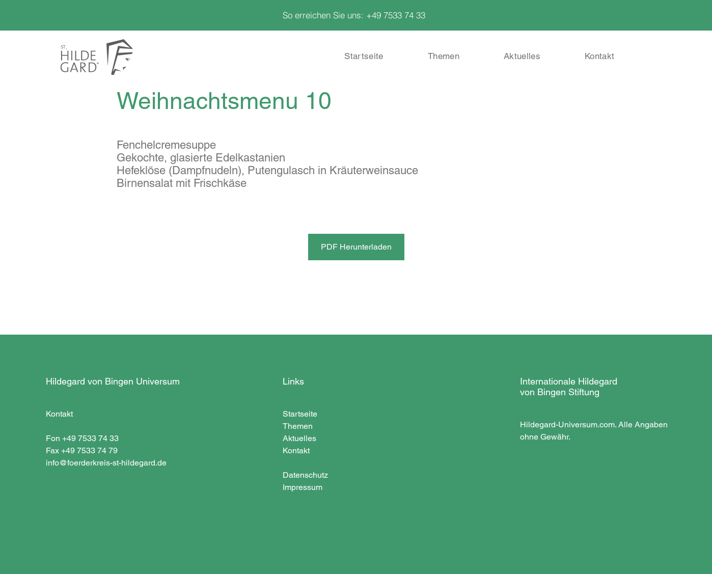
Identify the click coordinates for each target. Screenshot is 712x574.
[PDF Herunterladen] (356, 247)
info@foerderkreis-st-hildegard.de (106, 463)
